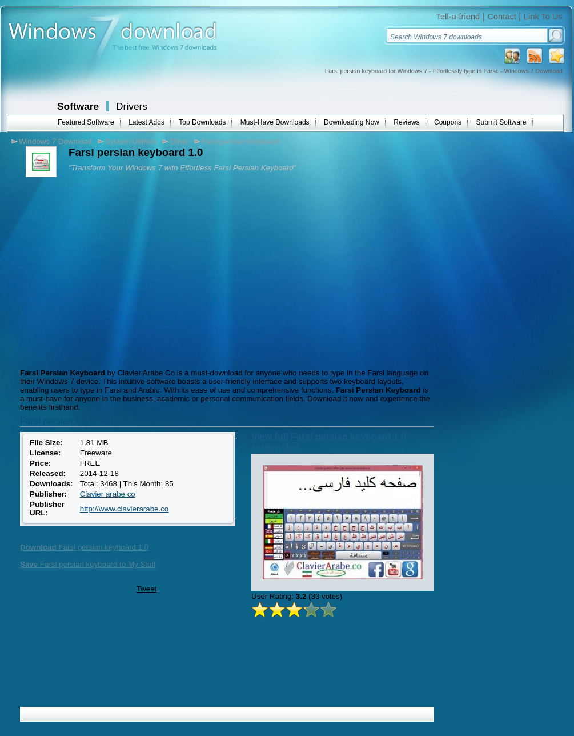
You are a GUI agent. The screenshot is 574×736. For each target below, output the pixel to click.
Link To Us (543, 16)
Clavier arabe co (107, 494)
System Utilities (131, 141)
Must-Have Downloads (275, 122)
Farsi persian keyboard (240, 141)
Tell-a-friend (458, 16)
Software (78, 106)
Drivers (131, 106)
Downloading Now (351, 122)
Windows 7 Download (55, 141)
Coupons (447, 122)
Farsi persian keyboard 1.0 (84, 547)
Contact (501, 16)
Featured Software (86, 122)
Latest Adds (146, 122)
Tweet (147, 589)
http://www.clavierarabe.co (124, 509)
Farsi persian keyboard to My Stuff (88, 564)
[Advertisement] (113, 271)
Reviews (406, 122)
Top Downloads (202, 122)
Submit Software (501, 122)
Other (179, 141)
